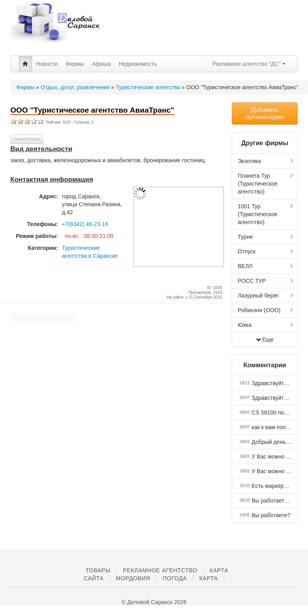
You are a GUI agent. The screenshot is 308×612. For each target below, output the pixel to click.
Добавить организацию (265, 113)
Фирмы (74, 64)
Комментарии (26, 138)
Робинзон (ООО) (266, 310)
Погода (175, 578)
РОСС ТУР (266, 281)
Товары (98, 570)
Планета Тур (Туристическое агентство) (266, 184)
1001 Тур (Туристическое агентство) (266, 214)
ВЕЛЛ (266, 266)
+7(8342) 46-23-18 (85, 224)
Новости (47, 64)
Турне (266, 237)
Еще (265, 339)
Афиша (101, 64)
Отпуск (266, 251)
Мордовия (133, 578)
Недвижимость (138, 64)
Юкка (266, 325)
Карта (208, 578)
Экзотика (266, 161)
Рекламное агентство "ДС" (248, 64)
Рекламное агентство (160, 570)
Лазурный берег (266, 295)
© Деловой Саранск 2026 (153, 602)
